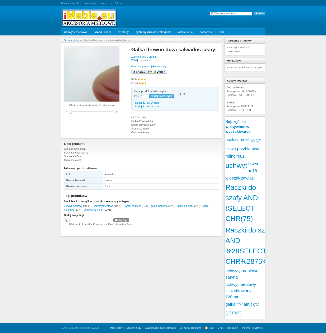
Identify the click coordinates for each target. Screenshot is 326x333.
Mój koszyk (106, 3)
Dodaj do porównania (147, 106)
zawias (247, 178)
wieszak (233, 178)
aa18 (252, 170)
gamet (233, 312)
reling (231, 156)
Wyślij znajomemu (141, 60)
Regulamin (232, 328)
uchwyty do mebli (93, 209)
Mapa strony (116, 328)
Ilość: (137, 96)
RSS (211, 328)
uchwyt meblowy (73, 206)
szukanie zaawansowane (234, 17)
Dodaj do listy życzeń (147, 102)
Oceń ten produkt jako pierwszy (148, 66)
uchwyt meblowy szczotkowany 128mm (241, 290)
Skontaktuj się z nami (190, 328)
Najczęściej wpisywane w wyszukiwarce (238, 127)
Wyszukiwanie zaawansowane (160, 328)
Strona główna (73, 40)
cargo (239, 303)
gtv (256, 304)
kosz (255, 140)
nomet (243, 139)
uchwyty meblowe (103, 206)
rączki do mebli (132, 206)
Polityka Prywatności (252, 328)
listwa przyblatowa (242, 149)
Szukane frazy (133, 328)
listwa (253, 163)
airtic (248, 304)
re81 (240, 156)
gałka (231, 304)
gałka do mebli (185, 206)
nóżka (231, 139)
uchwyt (236, 165)
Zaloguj (118, 3)
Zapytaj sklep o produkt (144, 56)
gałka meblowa (159, 206)
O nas (220, 328)
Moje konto (90, 3)
